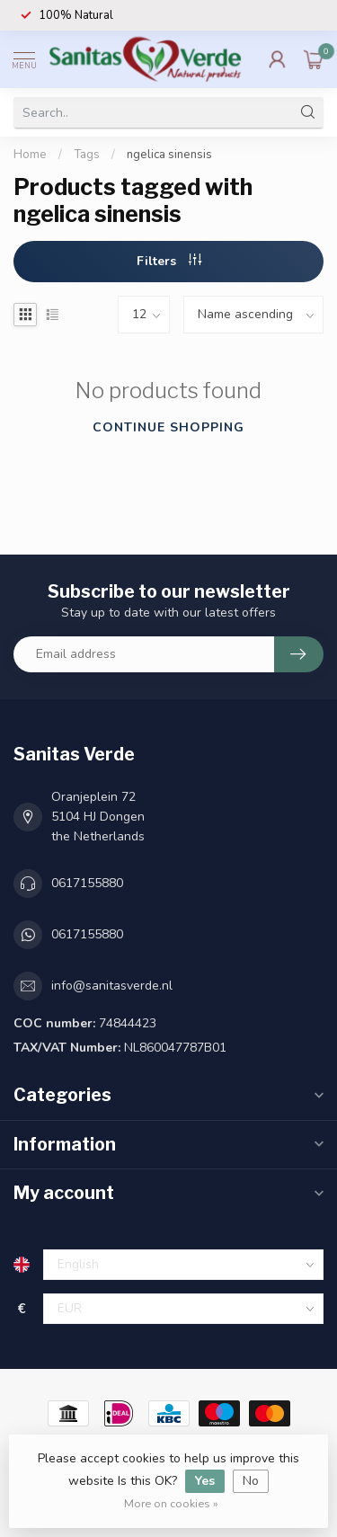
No (251, 1480)
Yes (205, 1480)
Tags (87, 155)
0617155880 (87, 883)
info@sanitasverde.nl (112, 985)
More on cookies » (171, 1503)
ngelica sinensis (169, 155)
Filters (169, 261)
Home (30, 155)
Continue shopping (168, 427)
